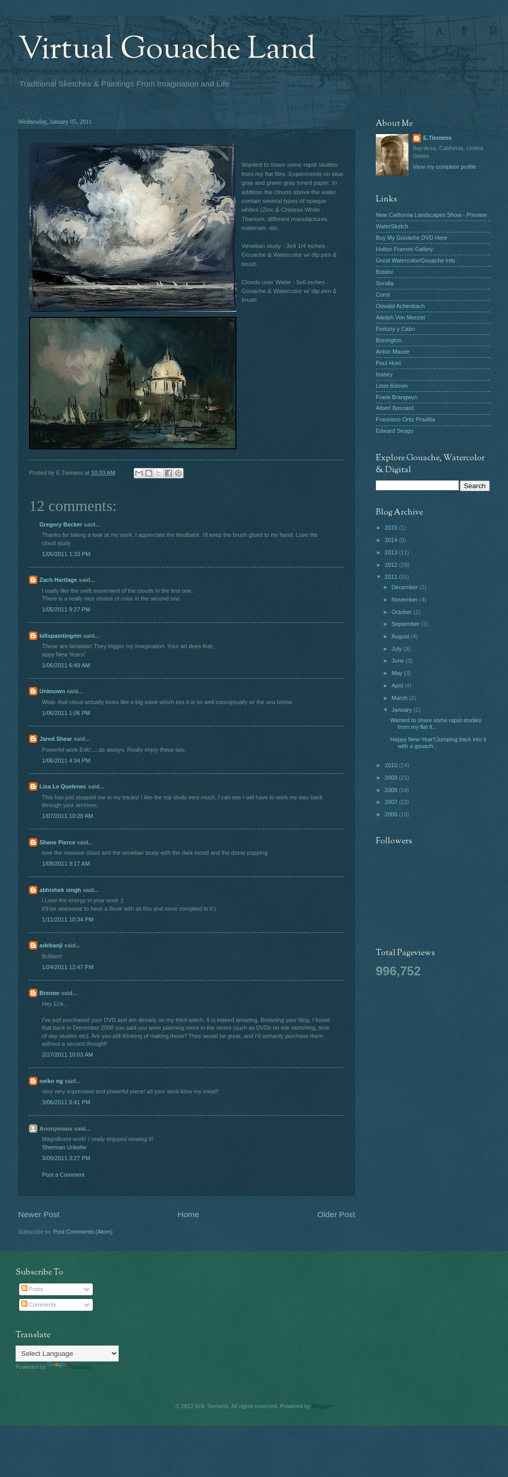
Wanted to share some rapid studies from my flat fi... (436, 723)
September (406, 624)
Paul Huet (388, 363)
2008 (392, 790)
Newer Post (39, 1214)
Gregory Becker (60, 524)
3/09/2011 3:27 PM (66, 1158)
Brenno (49, 993)
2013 (392, 552)
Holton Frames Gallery (404, 249)
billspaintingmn (60, 636)
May (397, 673)
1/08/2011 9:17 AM (66, 863)
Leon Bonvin (391, 386)
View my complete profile (444, 167)
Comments (39, 1304)
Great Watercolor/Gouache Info (415, 260)
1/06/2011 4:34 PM (66, 760)
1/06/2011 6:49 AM (66, 665)
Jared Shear (55, 739)
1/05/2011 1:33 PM (66, 554)
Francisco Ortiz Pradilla (405, 419)
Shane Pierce (57, 842)
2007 (392, 802)
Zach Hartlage (58, 580)
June (398, 660)
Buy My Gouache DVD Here (411, 238)
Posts (32, 1289)
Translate (69, 1367)
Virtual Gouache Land (167, 49)
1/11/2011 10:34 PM (67, 919)
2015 (392, 527)
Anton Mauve (393, 351)
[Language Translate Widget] (67, 1354)
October (402, 612)
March (400, 698)
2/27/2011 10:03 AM (67, 1054)
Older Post (336, 1214)
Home (188, 1214)
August (401, 636)
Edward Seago (394, 431)
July (397, 649)
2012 (392, 565)
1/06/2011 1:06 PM (66, 713)
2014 (392, 540)
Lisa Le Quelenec (63, 786)
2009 (392, 777)
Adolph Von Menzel (400, 317)
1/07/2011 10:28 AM (67, 816)
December (405, 587)
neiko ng (51, 1081)
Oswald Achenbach (400, 306)
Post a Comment (63, 1175)
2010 (392, 765)
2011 (392, 577)
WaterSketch (392, 226)
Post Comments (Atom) (82, 1232)
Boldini (384, 272)
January (402, 710)
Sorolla (384, 283)
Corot (383, 294)
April (397, 685)
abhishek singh (60, 890)
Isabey (384, 374)
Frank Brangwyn (396, 397)
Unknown (52, 691)
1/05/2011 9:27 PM (66, 609)
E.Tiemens (437, 138)
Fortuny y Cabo (395, 329)
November (405, 599)
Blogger (321, 1406)
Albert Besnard (395, 408)
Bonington (389, 340)
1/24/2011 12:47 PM (67, 967)
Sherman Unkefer (64, 1147)
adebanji (51, 945)
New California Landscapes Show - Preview (431, 215)
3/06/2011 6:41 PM (66, 1102)
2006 (392, 814)
